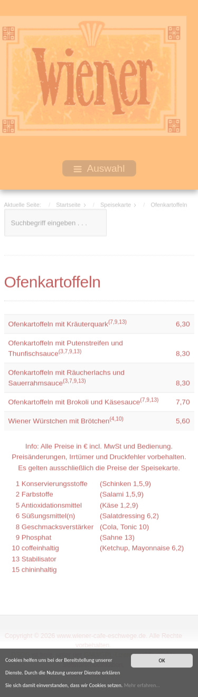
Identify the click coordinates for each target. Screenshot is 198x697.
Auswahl (99, 168)
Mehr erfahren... (142, 686)
